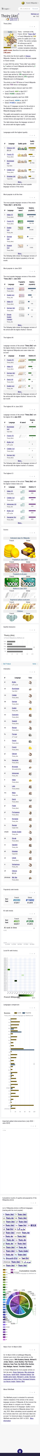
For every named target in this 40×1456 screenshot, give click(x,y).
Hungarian (15, 760)
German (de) (11, 308)
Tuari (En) (25, 1258)
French (14, 747)
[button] (30, 26)
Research (35, 9)
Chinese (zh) (11, 148)
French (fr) (10, 154)
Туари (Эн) (22, 1225)
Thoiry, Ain (10, 1218)
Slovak (14, 838)
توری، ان (27, 1262)
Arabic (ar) (10, 442)
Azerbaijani (15, 689)
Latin (13, 786)
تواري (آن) (21, 1229)
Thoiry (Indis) (23, 1251)
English (6, 9)
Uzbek (14, 858)
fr (18, 14)
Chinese (28, 56)
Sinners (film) (20, 1381)
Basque (14, 728)
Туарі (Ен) (9, 1229)
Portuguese (16, 812)
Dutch (14, 799)
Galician (14, 754)
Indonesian (15, 773)
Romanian (15, 819)
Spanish (14, 721)
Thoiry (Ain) (32, 34)
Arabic (14, 682)
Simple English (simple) (9, 317)
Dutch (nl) (10, 380)
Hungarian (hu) (11, 517)
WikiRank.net (35, 14)
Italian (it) (10, 215)
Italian (14, 780)
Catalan (14, 695)
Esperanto (15, 715)
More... (20, 182)
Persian (14, 734)
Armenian (15, 767)
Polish (14, 806)
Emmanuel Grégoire (28, 1379)
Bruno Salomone (18, 1372)
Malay (14, 793)
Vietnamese (16, 864)
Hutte (35, 664)
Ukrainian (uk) (11, 176)
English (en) (10, 295)
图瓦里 (33, 1225)
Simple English (16, 832)
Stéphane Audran (25, 1375)
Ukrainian (15, 851)
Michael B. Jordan (23, 1377)
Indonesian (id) (11, 504)
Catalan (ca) (11, 170)
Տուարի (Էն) (11, 1258)
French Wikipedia (30, 3)
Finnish (14, 741)
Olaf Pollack (6, 664)
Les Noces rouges (9, 1381)
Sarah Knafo (15, 1375)
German (14, 702)
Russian (14, 825)
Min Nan (14, 877)
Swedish (14, 845)
